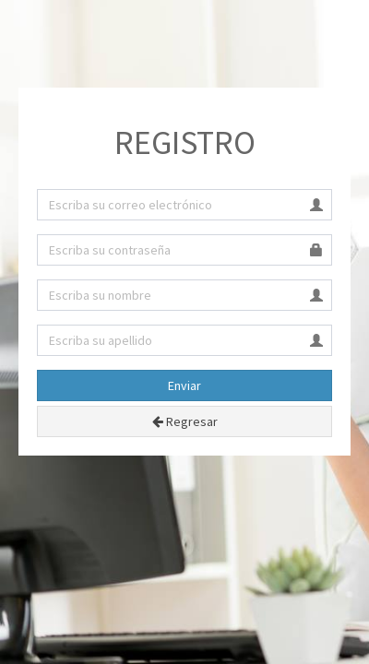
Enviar (184, 385)
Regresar (185, 421)
